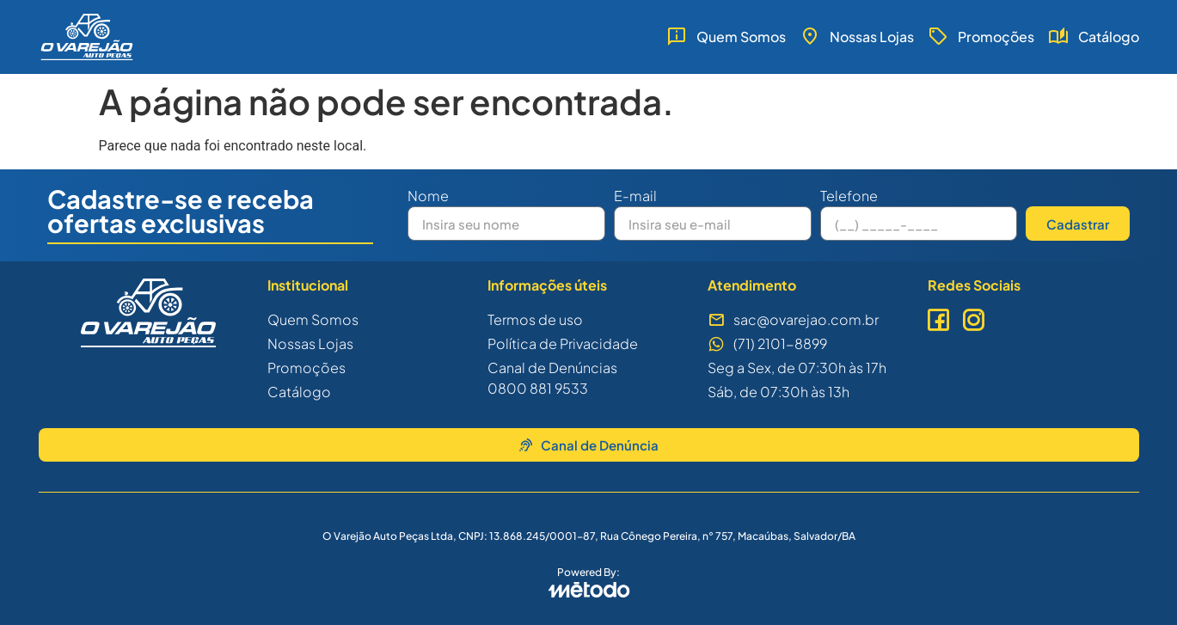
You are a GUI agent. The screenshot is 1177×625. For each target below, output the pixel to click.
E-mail (635, 197)
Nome (428, 197)
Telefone (849, 197)
